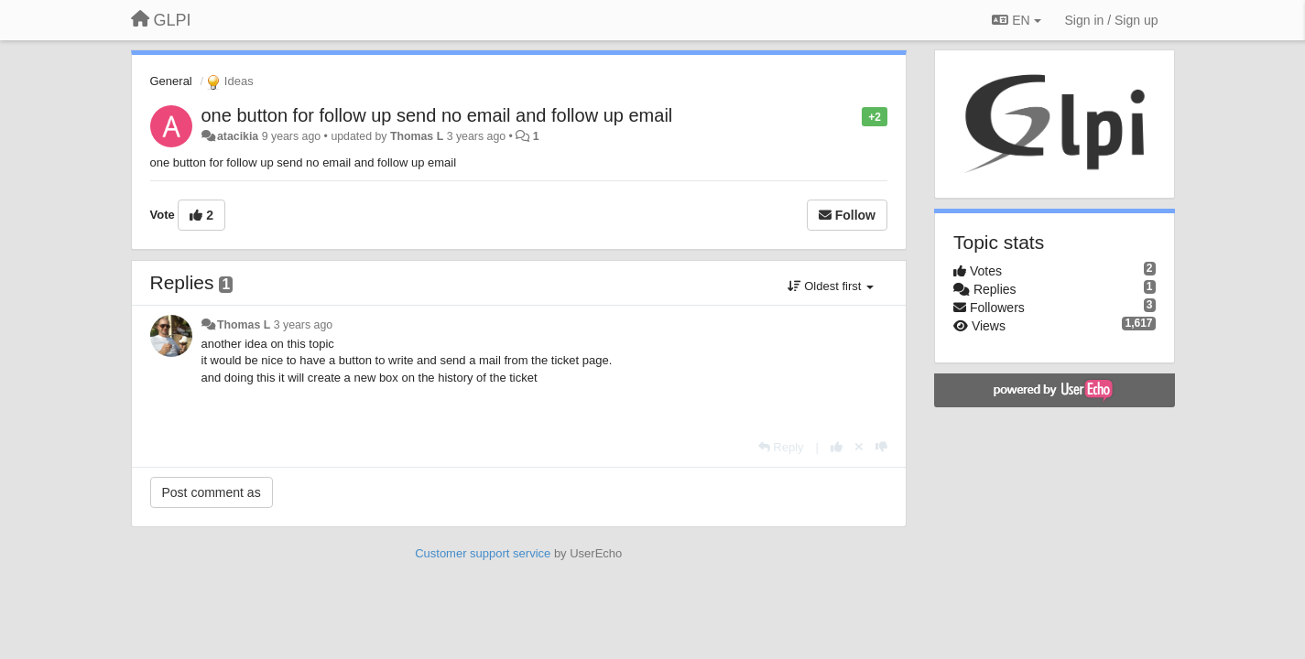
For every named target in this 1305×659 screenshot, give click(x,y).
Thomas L (416, 136)
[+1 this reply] (837, 447)
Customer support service (482, 553)
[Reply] (781, 447)
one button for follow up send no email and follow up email (437, 115)
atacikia (237, 136)
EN (1016, 20)
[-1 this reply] (881, 447)
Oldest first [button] (831, 286)
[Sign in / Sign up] (1112, 20)
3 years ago (303, 325)
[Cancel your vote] (859, 447)
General (171, 81)
